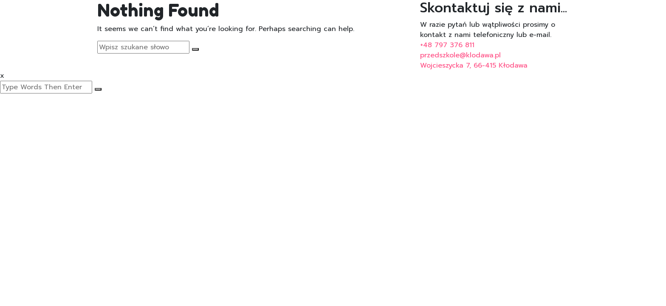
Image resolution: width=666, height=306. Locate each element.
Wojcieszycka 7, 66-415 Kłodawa (474, 65)
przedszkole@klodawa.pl (460, 55)
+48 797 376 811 (447, 45)
